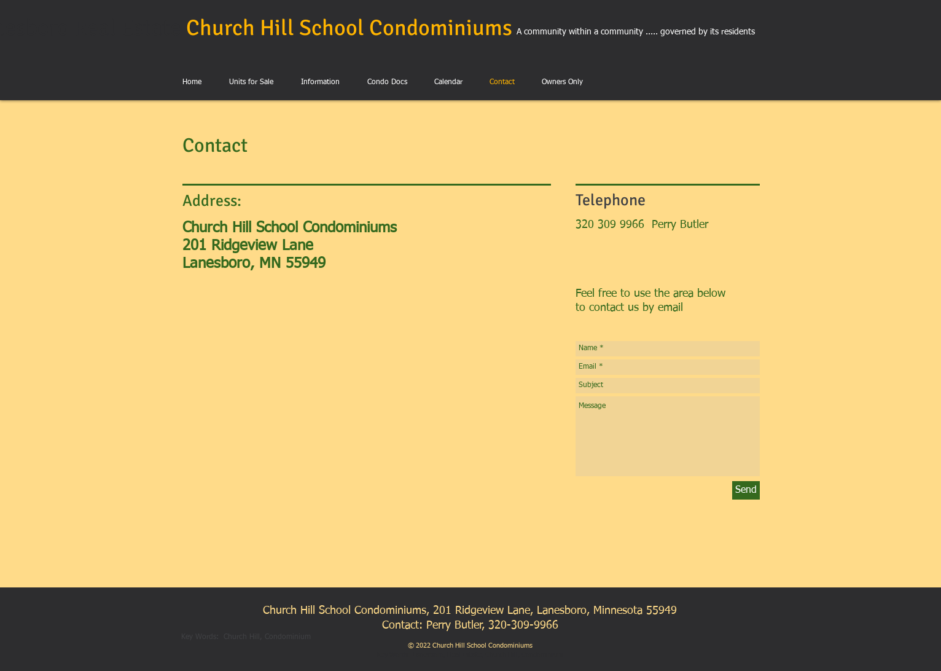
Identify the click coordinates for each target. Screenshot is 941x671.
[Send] (746, 490)
